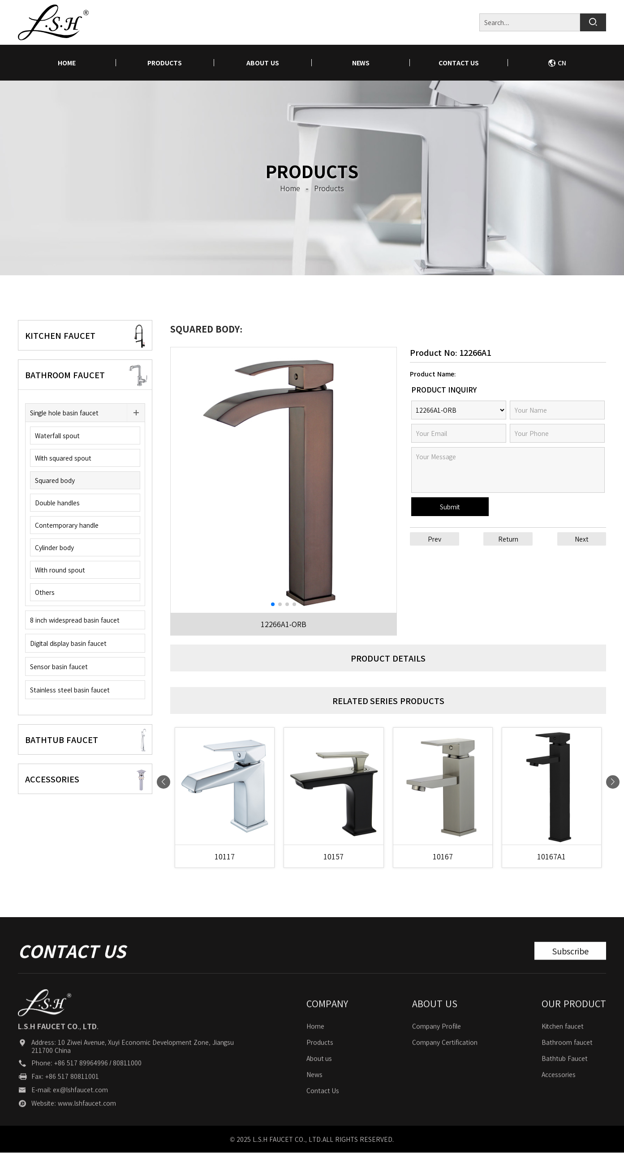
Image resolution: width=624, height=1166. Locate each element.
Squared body (55, 480)
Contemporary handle (67, 525)
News (361, 62)
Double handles (57, 502)
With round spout (60, 569)
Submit (450, 506)
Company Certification (445, 1058)
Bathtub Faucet (565, 1074)
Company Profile (436, 1042)
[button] (273, 604)
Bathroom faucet (567, 1058)
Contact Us (459, 62)
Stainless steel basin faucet (70, 689)
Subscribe (570, 967)
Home (315, 1042)
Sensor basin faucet (59, 666)
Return (508, 538)
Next (582, 538)
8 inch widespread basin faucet (75, 619)
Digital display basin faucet (68, 643)
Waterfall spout (57, 435)
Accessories (559, 1090)
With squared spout (63, 457)
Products (164, 62)
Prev (434, 538)
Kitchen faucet (563, 1042)
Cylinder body (54, 547)
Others (45, 592)
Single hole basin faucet (64, 412)
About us (262, 62)
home (67, 62)
